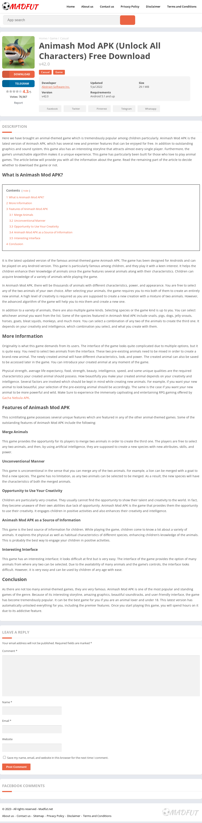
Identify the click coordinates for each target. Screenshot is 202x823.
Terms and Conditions (181, 6)
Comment (9, 653)
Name (7, 704)
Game (53, 40)
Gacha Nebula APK (15, 399)
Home (71, 6)
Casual (64, 40)
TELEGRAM (15, 85)
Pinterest (99, 110)
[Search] (69, 21)
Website (7, 741)
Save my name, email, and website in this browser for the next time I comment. (57, 759)
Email (6, 722)
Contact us (107, 6)
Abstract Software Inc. (56, 88)
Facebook (50, 110)
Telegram (123, 110)
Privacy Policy (130, 6)
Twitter (73, 110)
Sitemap (38, 817)
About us (87, 6)
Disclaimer (153, 6)
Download (16, 75)
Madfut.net (45, 810)
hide (25, 192)
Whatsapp (148, 110)
